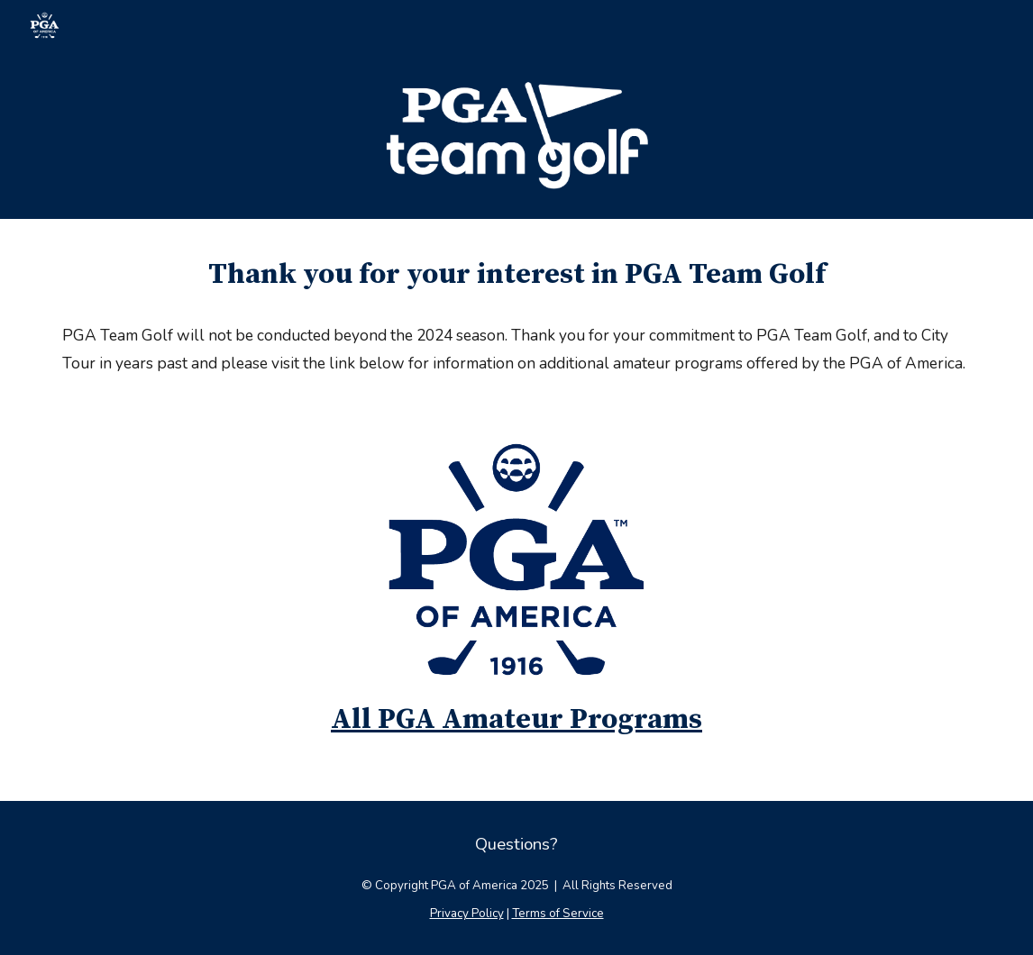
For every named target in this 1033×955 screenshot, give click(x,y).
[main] (516, 275)
